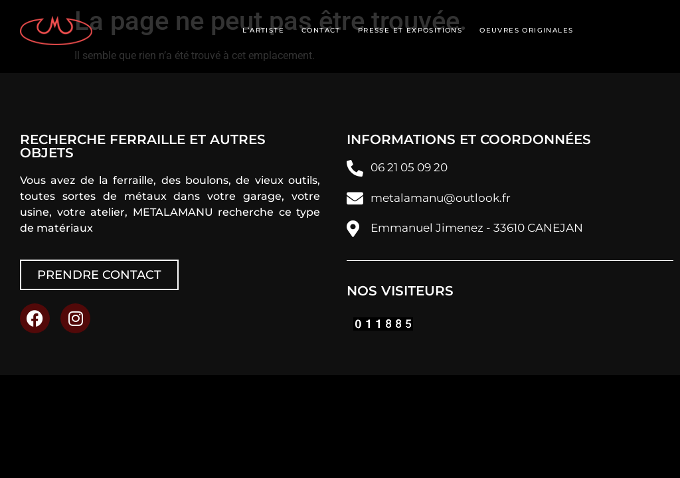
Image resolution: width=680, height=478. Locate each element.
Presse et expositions (410, 30)
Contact (321, 30)
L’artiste (263, 30)
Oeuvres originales (526, 30)
